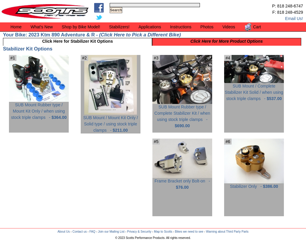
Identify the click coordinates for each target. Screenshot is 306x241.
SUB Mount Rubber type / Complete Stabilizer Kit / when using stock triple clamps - (182, 114)
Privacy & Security (139, 231)
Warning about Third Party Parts (227, 231)
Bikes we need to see (189, 231)
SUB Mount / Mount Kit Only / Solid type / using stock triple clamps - (110, 122)
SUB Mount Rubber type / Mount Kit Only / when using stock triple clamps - (39, 109)
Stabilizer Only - (254, 184)
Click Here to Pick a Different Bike (140, 34)
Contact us (79, 231)
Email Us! (294, 18)
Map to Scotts (163, 231)
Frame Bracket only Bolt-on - (182, 182)
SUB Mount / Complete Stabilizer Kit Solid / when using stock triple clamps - (254, 90)
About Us (63, 231)
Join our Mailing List (111, 231)
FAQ (92, 231)
